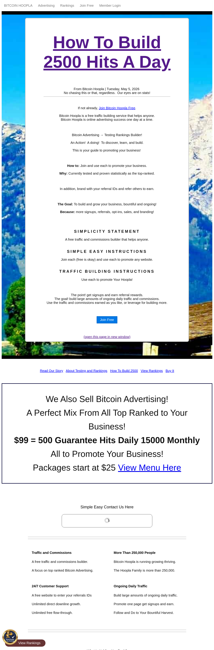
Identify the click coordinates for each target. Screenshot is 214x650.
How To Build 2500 (124, 371)
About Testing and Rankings (86, 371)
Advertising (46, 5)
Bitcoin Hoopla (18, 5)
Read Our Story (51, 371)
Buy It (170, 371)
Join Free (87, 5)
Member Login (110, 5)
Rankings (67, 5)
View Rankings (152, 371)
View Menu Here (149, 467)
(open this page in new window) (107, 337)
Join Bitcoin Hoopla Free (117, 108)
